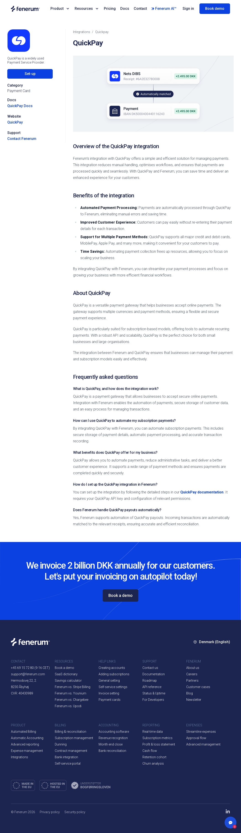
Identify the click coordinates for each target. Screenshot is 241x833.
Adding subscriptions (114, 674)
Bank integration (66, 757)
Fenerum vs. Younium (70, 693)
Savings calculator (68, 680)
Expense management (27, 751)
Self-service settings (113, 687)
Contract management (71, 751)
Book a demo (120, 595)
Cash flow (149, 751)
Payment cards (109, 699)
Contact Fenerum (21, 139)
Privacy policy (50, 812)
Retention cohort (154, 757)
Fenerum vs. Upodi (68, 706)
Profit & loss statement (158, 744)
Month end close (111, 744)
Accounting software (114, 731)
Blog (189, 693)
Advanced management (203, 744)
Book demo (214, 8)
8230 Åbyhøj (20, 687)
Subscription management (74, 738)
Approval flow (196, 738)
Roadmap (149, 680)
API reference (151, 687)
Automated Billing (23, 731)
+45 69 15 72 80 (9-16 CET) (30, 668)
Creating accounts (112, 668)
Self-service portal (68, 763)
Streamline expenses (201, 731)
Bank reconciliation (112, 751)
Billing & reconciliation (70, 731)
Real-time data (152, 731)
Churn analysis (153, 763)
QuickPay (15, 122)
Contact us (150, 668)
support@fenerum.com (28, 674)
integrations (81, 32)
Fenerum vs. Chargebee (71, 699)
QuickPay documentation (201, 492)
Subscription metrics (157, 738)
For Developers (153, 699)
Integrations (19, 757)
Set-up (30, 74)
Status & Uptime (153, 693)
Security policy (74, 812)
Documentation (153, 674)
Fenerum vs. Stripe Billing (72, 687)
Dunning (61, 744)
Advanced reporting (25, 744)
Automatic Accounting (27, 738)
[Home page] (27, 9)
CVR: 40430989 (22, 693)
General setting (109, 680)
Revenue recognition (113, 738)
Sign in (188, 8)
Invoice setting (109, 693)
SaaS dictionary (66, 674)
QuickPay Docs (20, 106)
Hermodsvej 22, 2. (24, 680)
